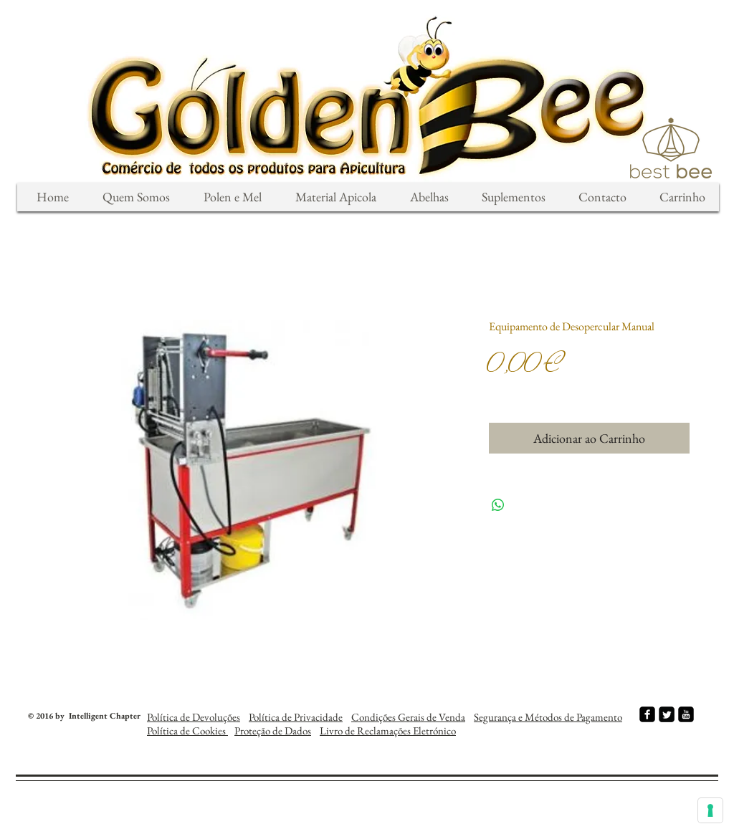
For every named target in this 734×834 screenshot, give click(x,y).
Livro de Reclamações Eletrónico (388, 730)
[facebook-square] (647, 714)
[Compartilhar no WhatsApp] (498, 505)
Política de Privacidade (296, 717)
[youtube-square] (686, 714)
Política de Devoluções (193, 717)
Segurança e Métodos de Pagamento (548, 717)
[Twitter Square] (667, 714)
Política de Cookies (187, 730)
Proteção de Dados (272, 730)
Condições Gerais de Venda (408, 717)
